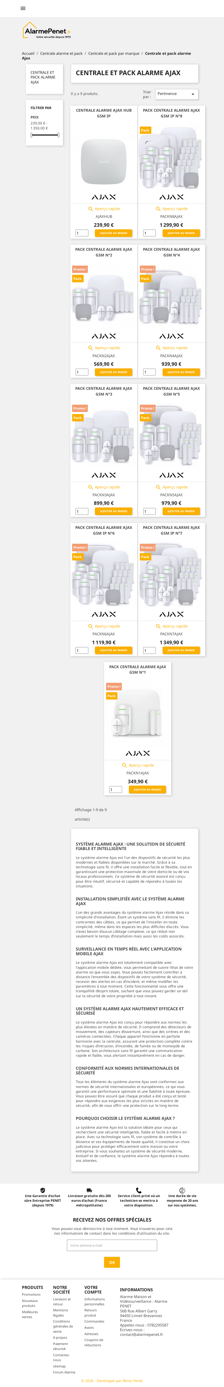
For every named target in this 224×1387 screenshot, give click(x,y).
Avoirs (89, 1327)
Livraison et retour (62, 1301)
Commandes (94, 1321)
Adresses (91, 1333)
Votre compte (93, 1289)
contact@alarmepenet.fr (141, 1334)
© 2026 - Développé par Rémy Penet (112, 1380)
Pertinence (177, 94)
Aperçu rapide (104, 209)
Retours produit (90, 1312)
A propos (60, 1337)
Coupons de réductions (93, 1342)
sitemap (59, 1366)
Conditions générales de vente (63, 1326)
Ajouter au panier (113, 233)
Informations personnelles (94, 1301)
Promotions (31, 1294)
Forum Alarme (64, 1372)
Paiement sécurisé (60, 1346)
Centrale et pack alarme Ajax (43, 77)
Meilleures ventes (30, 1314)
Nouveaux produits (30, 1303)
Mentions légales (60, 1312)
